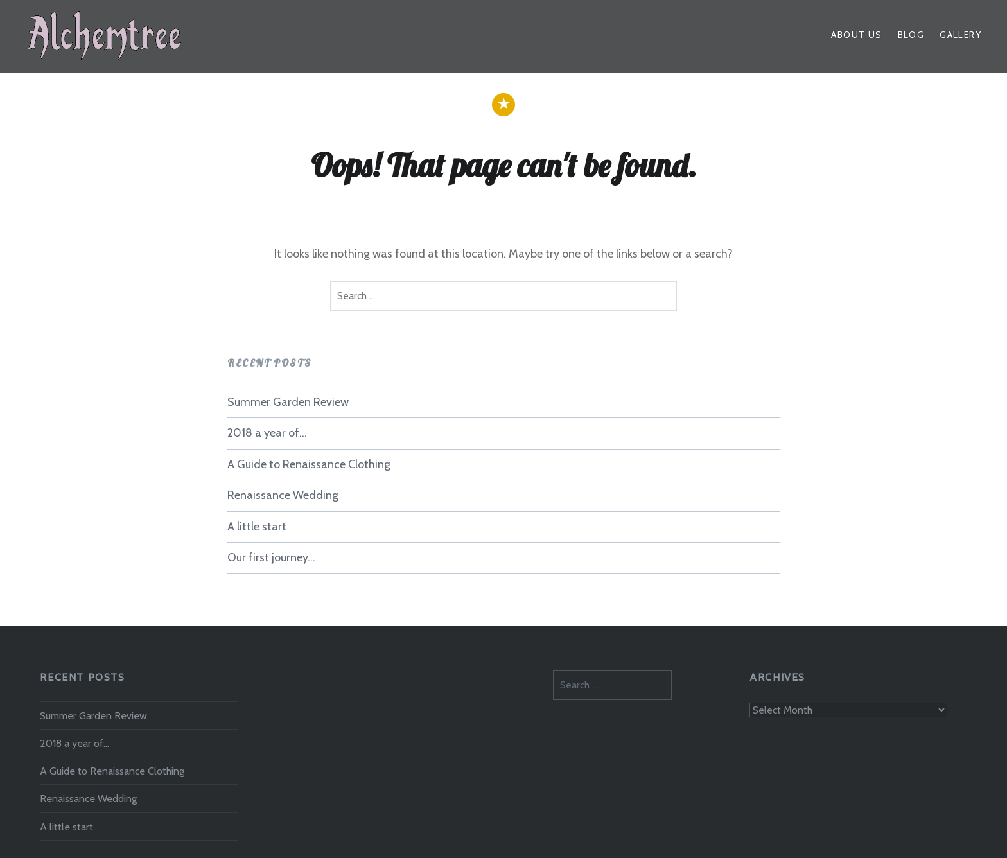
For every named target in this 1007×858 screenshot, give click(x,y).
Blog (911, 34)
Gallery (960, 34)
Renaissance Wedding (282, 495)
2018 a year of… (267, 433)
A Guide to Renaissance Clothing (308, 464)
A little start (256, 527)
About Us (856, 34)
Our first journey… (271, 557)
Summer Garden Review (288, 402)
